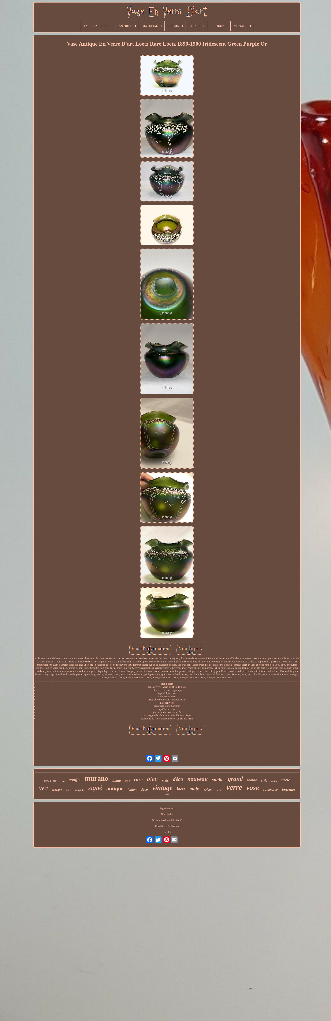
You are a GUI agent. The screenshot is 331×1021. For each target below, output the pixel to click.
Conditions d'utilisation (167, 826)
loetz (181, 788)
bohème (288, 789)
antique (114, 788)
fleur (167, 794)
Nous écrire (167, 814)
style (264, 780)
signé (95, 787)
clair (165, 780)
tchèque (57, 789)
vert (43, 788)
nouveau (197, 779)
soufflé (74, 780)
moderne (50, 780)
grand (235, 778)
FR (169, 832)
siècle (285, 780)
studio (218, 779)
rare (138, 779)
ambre (252, 780)
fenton (132, 789)
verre (234, 787)
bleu (152, 778)
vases (219, 790)
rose (63, 781)
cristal (208, 789)
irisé (127, 780)
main (194, 788)
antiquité (79, 790)
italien (274, 781)
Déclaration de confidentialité (167, 820)
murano (96, 778)
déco (178, 779)
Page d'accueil (167, 808)
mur (68, 789)
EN (164, 832)
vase (252, 787)
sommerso (270, 789)
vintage (162, 787)
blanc (116, 780)
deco (144, 789)
